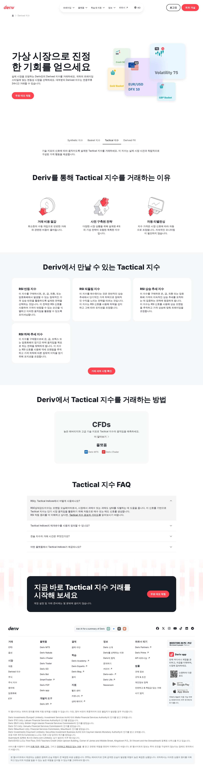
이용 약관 (34, 746)
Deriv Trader (46, 663)
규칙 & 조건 (140, 677)
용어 (74, 677)
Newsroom (108, 685)
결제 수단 (76, 647)
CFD (10, 647)
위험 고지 (44, 746)
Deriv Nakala (46, 652)
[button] (68, 8)
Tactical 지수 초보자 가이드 (84, 514)
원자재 (11, 687)
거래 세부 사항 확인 (101, 371)
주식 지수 (12, 682)
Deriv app (44, 690)
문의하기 (107, 663)
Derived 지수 (14, 671)
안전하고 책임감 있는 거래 (69, 746)
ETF (10, 698)
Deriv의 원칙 (109, 658)
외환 (10, 666)
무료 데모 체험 (22, 95)
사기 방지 (139, 693)
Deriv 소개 (108, 647)
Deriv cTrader (46, 658)
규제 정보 (139, 671)
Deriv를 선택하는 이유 (113, 652)
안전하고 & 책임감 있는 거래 (148, 687)
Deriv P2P (44, 685)
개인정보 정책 (141, 682)
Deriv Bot (44, 674)
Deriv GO (44, 669)
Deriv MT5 (45, 647)
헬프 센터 (76, 690)
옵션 (10, 652)
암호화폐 (12, 693)
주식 (10, 677)
